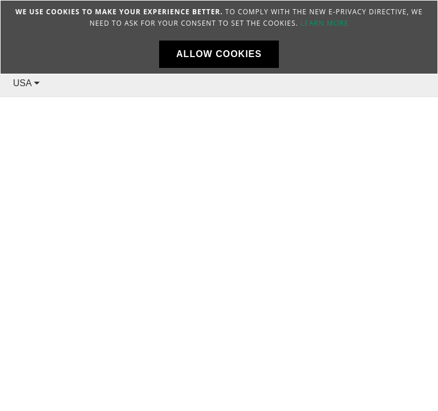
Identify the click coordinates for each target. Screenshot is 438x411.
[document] (219, 37)
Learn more (324, 23)
